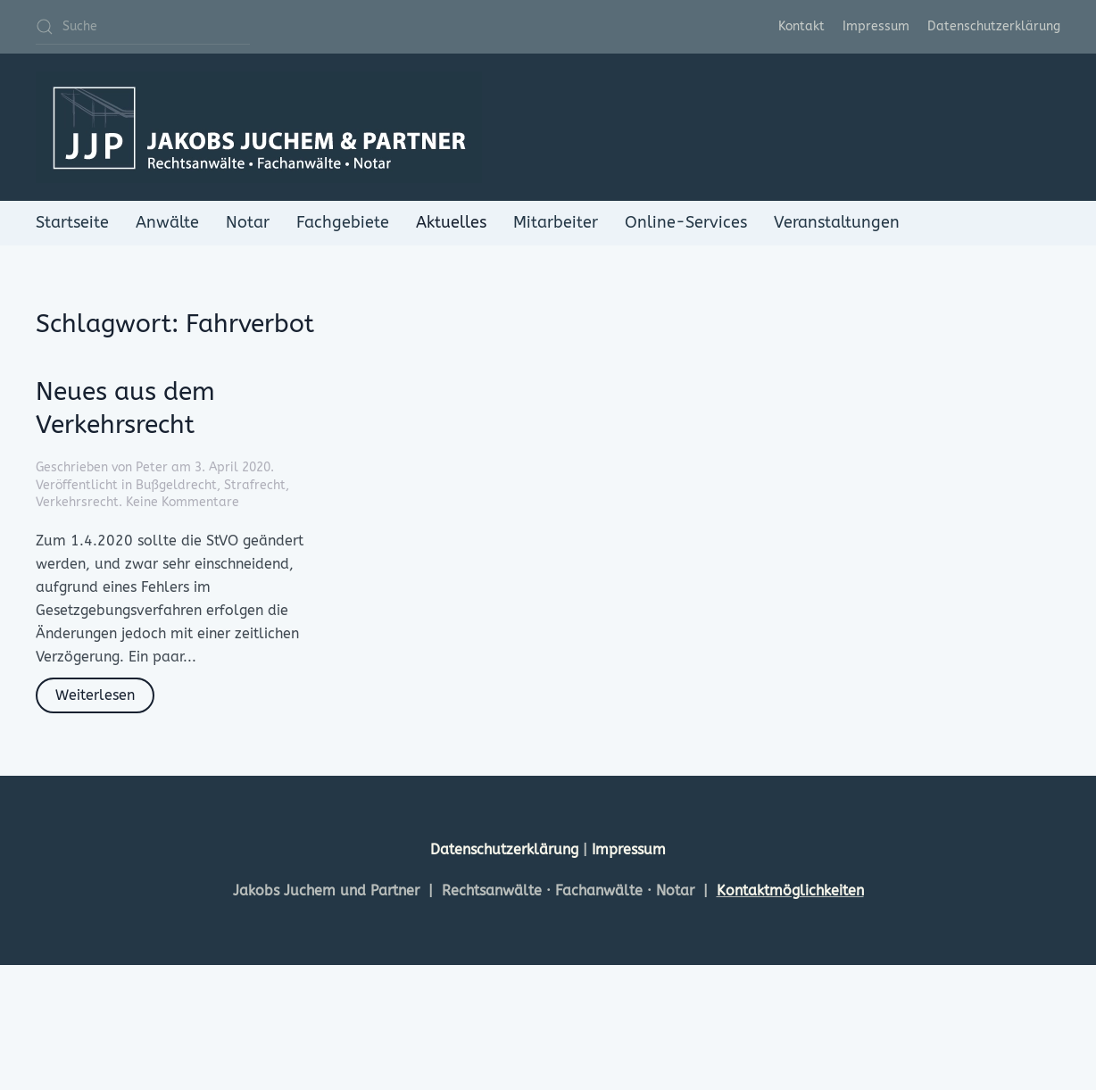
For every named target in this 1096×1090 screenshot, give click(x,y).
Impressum (876, 26)
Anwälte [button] (167, 222)
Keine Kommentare (182, 502)
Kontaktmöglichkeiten (790, 890)
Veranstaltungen (837, 222)
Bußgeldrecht (176, 485)
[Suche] (143, 27)
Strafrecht (255, 485)
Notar (248, 222)
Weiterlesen (95, 694)
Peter (152, 467)
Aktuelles (451, 222)
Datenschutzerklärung (993, 26)
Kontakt (801, 26)
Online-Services (686, 222)
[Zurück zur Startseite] (259, 127)
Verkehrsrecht (77, 502)
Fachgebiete (342, 222)
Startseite (72, 222)
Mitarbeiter (555, 222)
